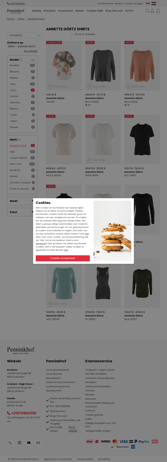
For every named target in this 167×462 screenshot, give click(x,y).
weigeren (41, 243)
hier (87, 233)
